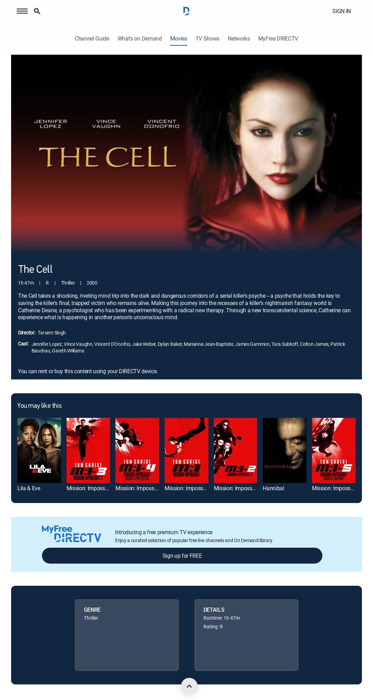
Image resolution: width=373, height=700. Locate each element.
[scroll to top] (189, 686)
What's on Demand (140, 38)
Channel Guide (92, 38)
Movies (178, 38)
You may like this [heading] (39, 406)
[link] (39, 450)
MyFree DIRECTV (278, 38)
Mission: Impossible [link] (188, 488)
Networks (239, 38)
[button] (22, 11)
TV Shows (207, 38)
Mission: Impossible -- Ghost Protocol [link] (158, 488)
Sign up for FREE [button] (182, 555)
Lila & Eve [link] (28, 488)
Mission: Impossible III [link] (93, 488)
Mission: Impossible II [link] (239, 488)
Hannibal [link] (273, 488)
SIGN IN (341, 11)
